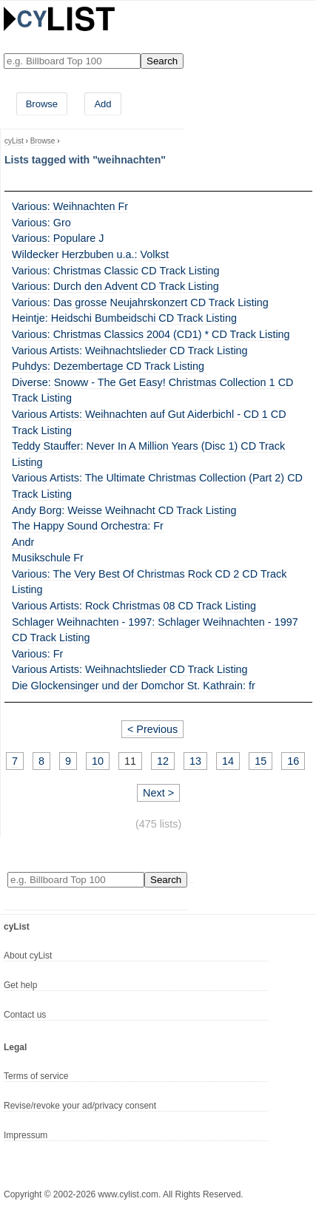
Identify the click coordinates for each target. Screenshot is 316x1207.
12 (163, 761)
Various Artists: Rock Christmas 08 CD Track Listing (134, 606)
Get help (20, 985)
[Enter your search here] (72, 61)
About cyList (28, 955)
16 (293, 761)
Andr (23, 542)
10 (98, 761)
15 (260, 761)
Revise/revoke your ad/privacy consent (80, 1105)
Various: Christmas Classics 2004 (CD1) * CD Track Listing (151, 334)
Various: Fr (37, 654)
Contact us (25, 1015)
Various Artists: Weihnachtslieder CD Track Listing (130, 350)
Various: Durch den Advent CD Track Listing (115, 286)
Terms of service (36, 1076)
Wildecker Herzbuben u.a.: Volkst (90, 254)
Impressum (25, 1135)
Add (102, 103)
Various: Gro (41, 223)
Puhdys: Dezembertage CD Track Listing (108, 366)
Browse (42, 103)
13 (195, 761)
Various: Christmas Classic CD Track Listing (115, 271)
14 (228, 761)
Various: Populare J (58, 238)
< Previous (152, 729)
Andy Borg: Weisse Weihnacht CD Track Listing (124, 510)
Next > (158, 793)
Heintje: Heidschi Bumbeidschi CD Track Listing (124, 318)
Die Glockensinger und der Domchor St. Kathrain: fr (133, 686)
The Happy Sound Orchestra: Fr (88, 526)
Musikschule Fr (48, 558)
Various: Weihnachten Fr (70, 206)
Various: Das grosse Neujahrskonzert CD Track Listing (140, 302)
